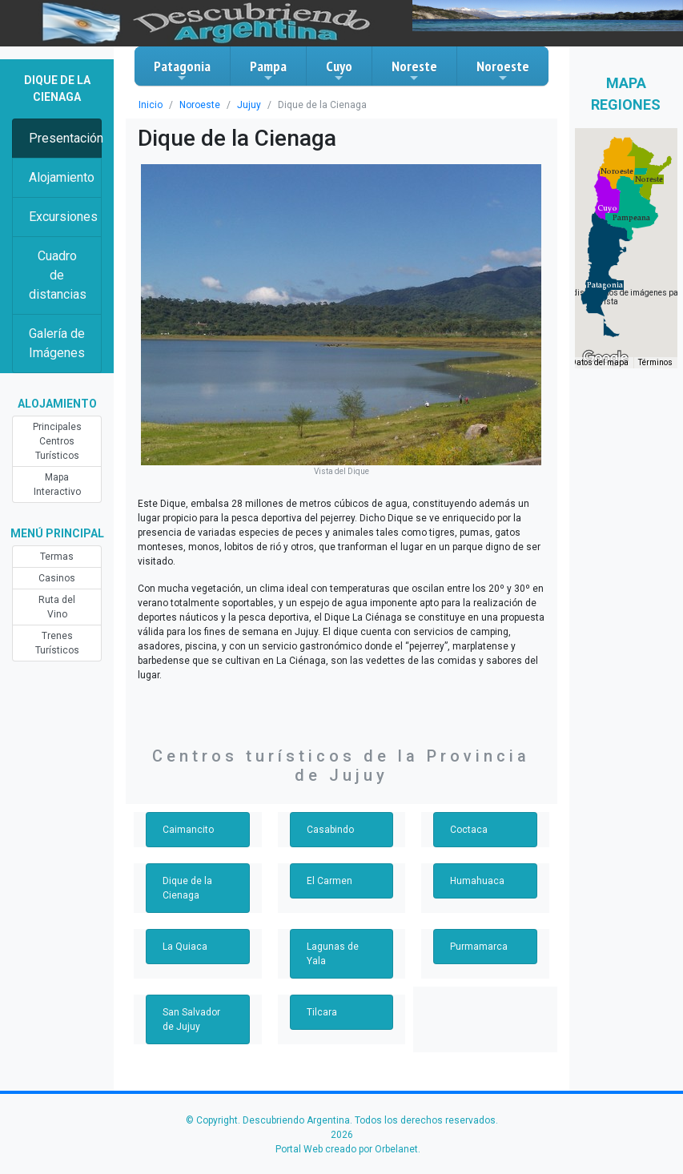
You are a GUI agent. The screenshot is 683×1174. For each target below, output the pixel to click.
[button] (605, 285)
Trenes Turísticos (57, 643)
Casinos (56, 578)
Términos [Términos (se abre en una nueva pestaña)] (655, 362)
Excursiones (63, 216)
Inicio (151, 105)
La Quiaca (185, 946)
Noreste (414, 70)
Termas (57, 556)
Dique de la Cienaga (187, 888)
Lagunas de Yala (333, 954)
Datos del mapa (600, 362)
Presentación (65, 138)
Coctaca (469, 829)
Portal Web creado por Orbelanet (346, 1149)
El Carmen (329, 881)
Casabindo (330, 829)
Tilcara (322, 1012)
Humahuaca (477, 881)
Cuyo (339, 70)
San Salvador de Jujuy (191, 1019)
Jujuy (249, 105)
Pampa (268, 70)
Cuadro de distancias (57, 275)
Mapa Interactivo (57, 484)
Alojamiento (61, 177)
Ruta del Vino (56, 607)
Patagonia (182, 70)
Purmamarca (479, 946)
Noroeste (502, 70)
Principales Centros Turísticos (57, 441)
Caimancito (188, 829)
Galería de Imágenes (57, 343)
